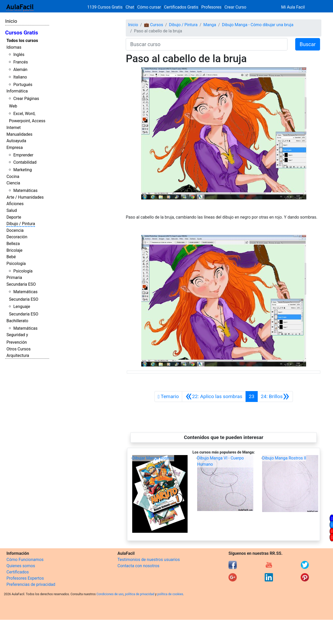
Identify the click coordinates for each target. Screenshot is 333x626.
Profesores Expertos (25, 578)
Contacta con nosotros (138, 565)
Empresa (14, 147)
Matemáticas (25, 190)
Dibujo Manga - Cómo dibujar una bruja (257, 24)
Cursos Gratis (21, 33)
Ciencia (13, 183)
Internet (13, 127)
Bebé (11, 256)
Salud (11, 210)
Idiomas (13, 47)
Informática (17, 91)
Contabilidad (24, 162)
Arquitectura (17, 355)
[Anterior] (214, 396)
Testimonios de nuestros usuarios (148, 559)
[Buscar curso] (206, 44)
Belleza (13, 243)
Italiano (20, 77)
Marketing (22, 169)
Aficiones (15, 203)
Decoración (16, 236)
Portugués (22, 84)
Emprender (23, 155)
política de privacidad (139, 594)
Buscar (308, 44)
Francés (20, 62)
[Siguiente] (275, 396)
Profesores (211, 7)
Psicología (16, 263)
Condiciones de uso (110, 594)
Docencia (15, 230)
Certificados (17, 572)
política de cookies (170, 594)
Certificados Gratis (181, 7)
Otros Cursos (18, 349)
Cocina (12, 176)
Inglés (18, 54)
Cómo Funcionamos (24, 559)
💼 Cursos (153, 24)
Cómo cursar (149, 7)
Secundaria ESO (21, 284)
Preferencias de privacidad (30, 584)
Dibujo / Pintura (20, 223)
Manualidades (19, 134)
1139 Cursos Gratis (105, 7)
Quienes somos (20, 565)
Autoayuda (16, 140)
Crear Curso (235, 7)
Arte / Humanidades (25, 197)
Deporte (13, 217)
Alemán (20, 69)
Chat (129, 7)
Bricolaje (14, 250)
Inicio (11, 21)
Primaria (14, 277)
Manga (209, 24)
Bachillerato (17, 320)
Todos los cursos (22, 40)
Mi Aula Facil (293, 7)
